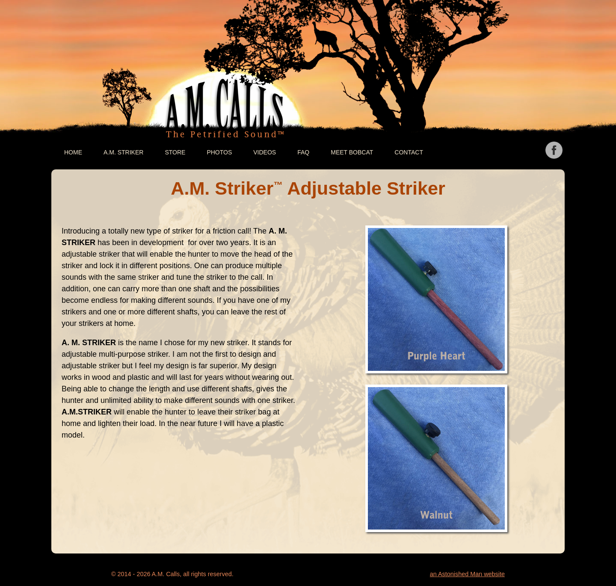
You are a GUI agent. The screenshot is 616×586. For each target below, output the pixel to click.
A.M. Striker (123, 152)
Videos (264, 152)
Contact (408, 152)
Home (73, 152)
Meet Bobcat (352, 152)
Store (175, 152)
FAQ (303, 152)
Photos (219, 152)
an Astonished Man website (467, 574)
